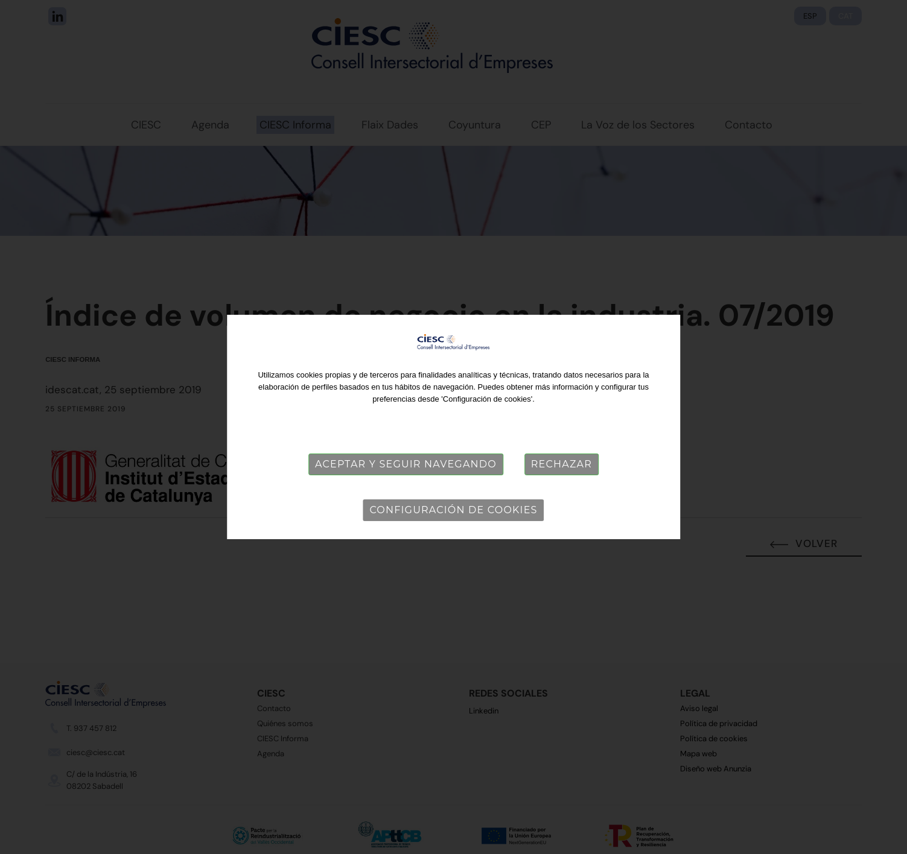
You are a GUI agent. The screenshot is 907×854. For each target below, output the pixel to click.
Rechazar (561, 464)
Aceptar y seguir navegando (406, 464)
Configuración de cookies (453, 510)
